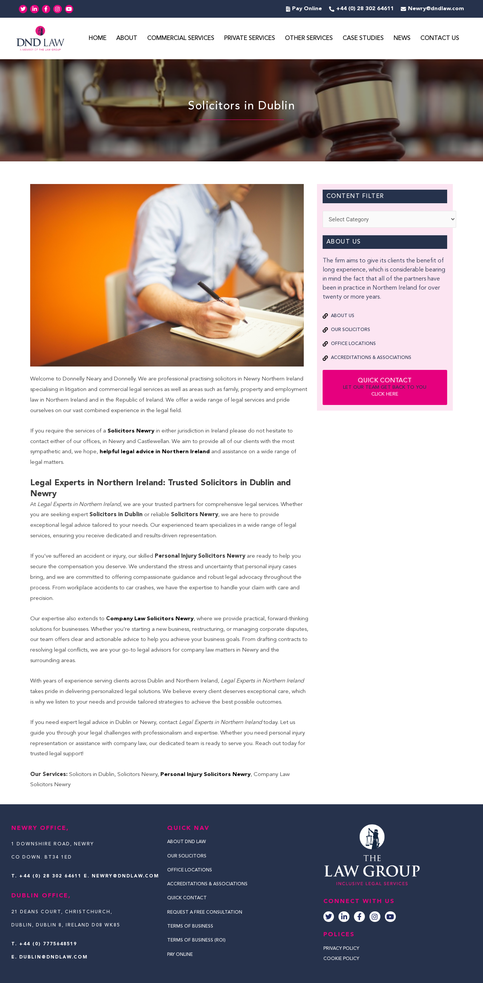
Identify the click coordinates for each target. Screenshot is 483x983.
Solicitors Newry (131, 431)
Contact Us (439, 39)
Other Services (309, 39)
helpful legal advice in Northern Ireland (154, 452)
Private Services (249, 39)
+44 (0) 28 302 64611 (50, 876)
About (126, 39)
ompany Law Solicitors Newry (152, 619)
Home (97, 39)
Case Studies (363, 39)
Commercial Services (180, 39)
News (402, 39)
